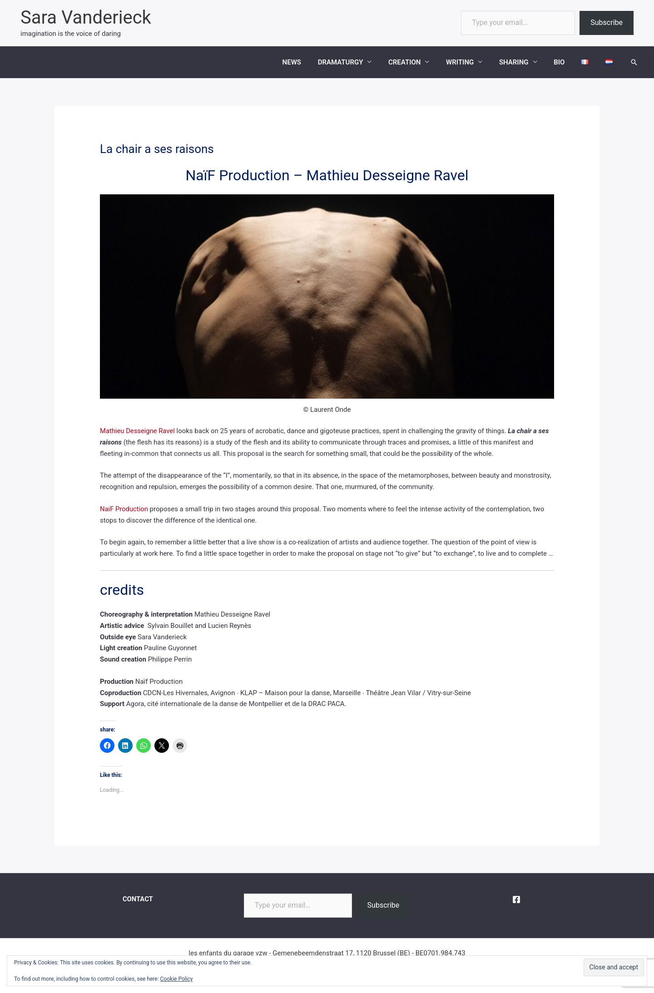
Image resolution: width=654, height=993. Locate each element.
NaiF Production (124, 509)
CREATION (421, 62)
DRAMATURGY (360, 62)
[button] (634, 62)
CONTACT (137, 899)
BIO (566, 62)
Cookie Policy (176, 979)
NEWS (314, 62)
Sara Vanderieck (85, 17)
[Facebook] (516, 899)
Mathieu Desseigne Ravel (138, 431)
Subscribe (606, 22)
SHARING (524, 62)
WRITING (473, 62)
